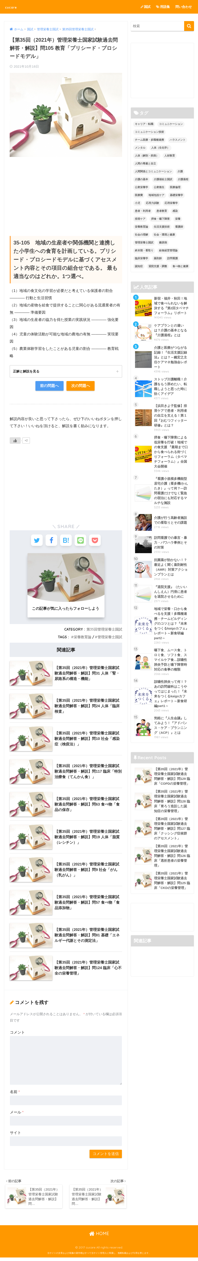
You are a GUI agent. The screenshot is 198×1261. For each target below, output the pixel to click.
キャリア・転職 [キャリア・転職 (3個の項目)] (144, 124)
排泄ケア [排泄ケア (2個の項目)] (140, 218)
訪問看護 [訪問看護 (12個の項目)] (172, 258)
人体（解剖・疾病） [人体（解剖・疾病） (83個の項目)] (147, 155)
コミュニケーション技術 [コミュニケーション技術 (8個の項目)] (149, 132)
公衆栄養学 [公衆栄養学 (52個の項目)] (141, 187)
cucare (14, 7)
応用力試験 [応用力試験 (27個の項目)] (152, 203)
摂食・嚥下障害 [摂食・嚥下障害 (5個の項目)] (160, 218)
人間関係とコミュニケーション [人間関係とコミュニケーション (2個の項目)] (153, 171)
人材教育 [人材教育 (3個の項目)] (169, 155)
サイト (15, 1135)
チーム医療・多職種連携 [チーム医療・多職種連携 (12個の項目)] (149, 140)
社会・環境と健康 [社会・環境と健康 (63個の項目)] (164, 234)
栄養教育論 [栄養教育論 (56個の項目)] (141, 226)
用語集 (163, 7)
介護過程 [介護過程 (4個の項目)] (183, 179)
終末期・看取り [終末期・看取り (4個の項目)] (144, 250)
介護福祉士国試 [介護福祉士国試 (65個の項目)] (163, 179)
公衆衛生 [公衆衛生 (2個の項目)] (159, 187)
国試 (145, 7)
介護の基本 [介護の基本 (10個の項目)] (141, 179)
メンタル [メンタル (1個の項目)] (140, 147)
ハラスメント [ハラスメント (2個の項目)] (177, 140)
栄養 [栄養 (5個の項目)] (177, 218)
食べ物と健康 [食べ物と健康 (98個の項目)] (180, 266)
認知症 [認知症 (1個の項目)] (139, 266)
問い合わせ (183, 7)
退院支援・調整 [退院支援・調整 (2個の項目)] (157, 266)
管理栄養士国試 (109, 639)
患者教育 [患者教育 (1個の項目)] (161, 210)
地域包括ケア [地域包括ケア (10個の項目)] (156, 195)
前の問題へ (49, 386)
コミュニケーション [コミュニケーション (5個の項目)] (171, 124)
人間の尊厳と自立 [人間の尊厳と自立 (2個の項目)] (145, 163)
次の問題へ (80, 386)
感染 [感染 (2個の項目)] (175, 210)
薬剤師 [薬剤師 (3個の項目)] (158, 258)
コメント (17, 1035)
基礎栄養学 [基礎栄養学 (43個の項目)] (176, 195)
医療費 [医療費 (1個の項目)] (139, 195)
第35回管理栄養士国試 (104, 632)
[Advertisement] (66, 192)
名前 (15, 1094)
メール (17, 1115)
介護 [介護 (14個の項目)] (180, 171)
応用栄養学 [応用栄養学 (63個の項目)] (171, 203)
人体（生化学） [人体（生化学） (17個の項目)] (160, 147)
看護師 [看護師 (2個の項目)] (179, 226)
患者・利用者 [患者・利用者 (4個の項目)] (143, 210)
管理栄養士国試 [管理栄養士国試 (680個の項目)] (144, 242)
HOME (99, 1236)
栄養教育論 (82, 639)
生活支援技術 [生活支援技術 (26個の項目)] (162, 226)
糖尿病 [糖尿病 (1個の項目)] (163, 242)
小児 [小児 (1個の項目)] (137, 203)
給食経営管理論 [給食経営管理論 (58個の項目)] (168, 250)
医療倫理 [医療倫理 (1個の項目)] (175, 187)
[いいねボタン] (15, 441)
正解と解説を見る (27, 371)
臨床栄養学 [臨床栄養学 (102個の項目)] (141, 258)
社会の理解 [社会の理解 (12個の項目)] (141, 234)
